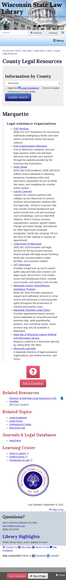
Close (60, 575)
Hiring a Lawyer (17, 453)
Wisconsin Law (17, 427)
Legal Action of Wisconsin (27, 243)
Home (17, 51)
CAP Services (21, 128)
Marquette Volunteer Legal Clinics (32, 310)
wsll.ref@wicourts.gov (14, 526)
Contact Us (10, 547)
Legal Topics (39, 51)
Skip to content (53, 26)
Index (49, 51)
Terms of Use (40, 547)
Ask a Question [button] (33, 383)
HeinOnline (15, 440)
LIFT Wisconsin (22, 264)
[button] (33, 372)
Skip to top (56, 509)
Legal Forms (16, 421)
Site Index (27, 51)
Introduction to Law (19, 460)
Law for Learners (23, 191)
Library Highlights (21, 536)
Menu (58, 40)
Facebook (39, 555)
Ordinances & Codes (20, 424)
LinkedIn (53, 555)
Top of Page (38, 576)
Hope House (20, 167)
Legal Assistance (30, 88)
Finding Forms (16, 456)
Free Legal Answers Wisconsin (30, 146)
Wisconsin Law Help (25, 348)
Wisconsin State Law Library (32, 8)
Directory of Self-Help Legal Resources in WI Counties (32, 400)
